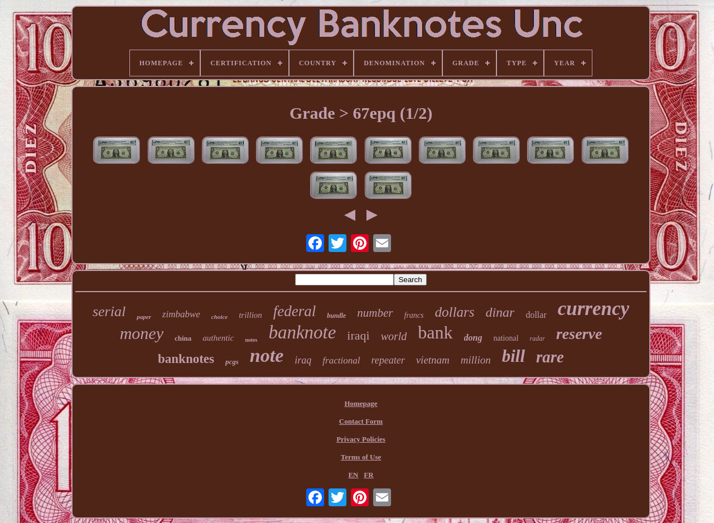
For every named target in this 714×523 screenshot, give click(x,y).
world (394, 336)
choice (219, 316)
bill (513, 356)
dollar (535, 314)
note (266, 355)
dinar (499, 312)
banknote (302, 332)
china (183, 338)
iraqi (358, 335)
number (375, 312)
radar (537, 338)
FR (368, 475)
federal (294, 311)
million (476, 360)
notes (251, 340)
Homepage (360, 403)
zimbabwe (181, 314)
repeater (387, 360)
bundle (336, 315)
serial (109, 311)
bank (435, 332)
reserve (579, 333)
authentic (218, 337)
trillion (250, 315)
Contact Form (361, 421)
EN (353, 475)
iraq (303, 360)
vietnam (433, 360)
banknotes (186, 359)
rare (550, 357)
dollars (455, 311)
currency (593, 308)
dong (473, 337)
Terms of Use (361, 457)
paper (144, 316)
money (141, 333)
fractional (341, 360)
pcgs (232, 361)
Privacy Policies (360, 439)
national (505, 338)
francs (414, 315)
